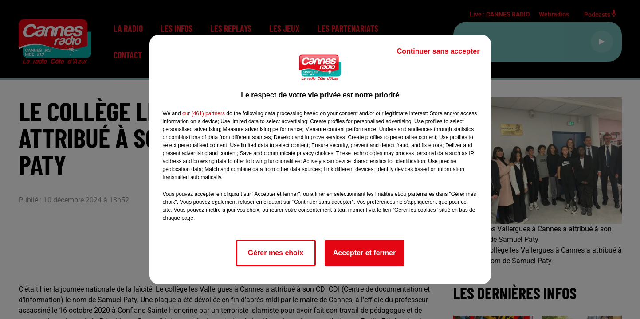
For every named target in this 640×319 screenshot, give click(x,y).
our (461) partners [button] (203, 113)
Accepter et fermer (364, 253)
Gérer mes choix (275, 253)
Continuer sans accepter (438, 51)
